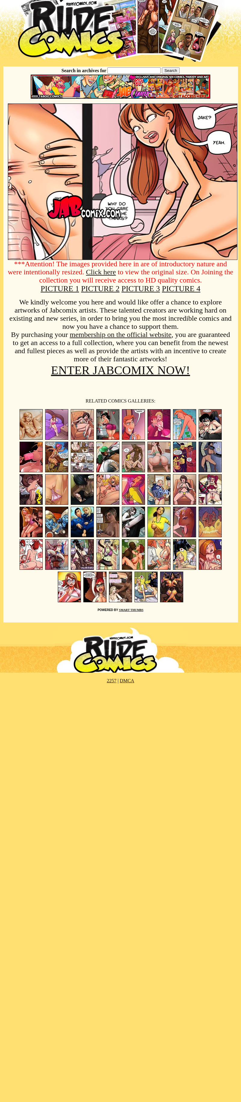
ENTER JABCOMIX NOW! (120, 370)
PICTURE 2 (100, 288)
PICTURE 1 (60, 288)
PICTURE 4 (181, 288)
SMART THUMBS (131, 610)
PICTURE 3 (141, 288)
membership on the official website (120, 334)
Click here (101, 272)
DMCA (127, 680)
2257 (111, 680)
